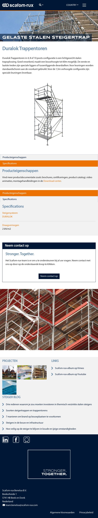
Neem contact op (49, 276)
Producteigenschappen (14, 157)
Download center (52, 181)
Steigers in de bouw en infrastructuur (24, 423)
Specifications (10, 163)
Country (71, 5)
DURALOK (7, 217)
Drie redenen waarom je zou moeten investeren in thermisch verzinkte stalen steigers (49, 404)
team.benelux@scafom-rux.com (20, 505)
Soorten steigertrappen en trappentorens (26, 410)
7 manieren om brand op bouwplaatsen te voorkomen (33, 417)
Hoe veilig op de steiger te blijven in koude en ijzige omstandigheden (41, 429)
